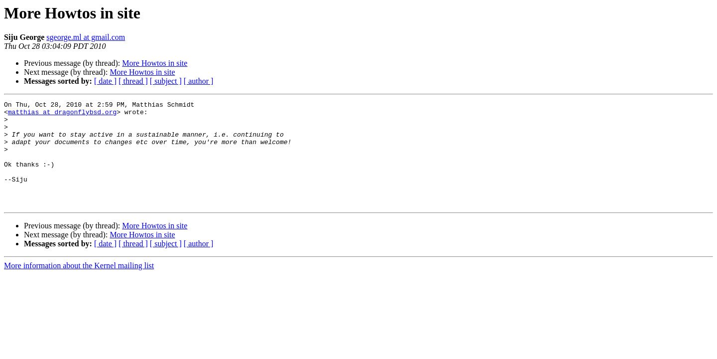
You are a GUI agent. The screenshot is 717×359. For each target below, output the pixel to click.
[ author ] (199, 81)
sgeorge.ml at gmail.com (85, 37)
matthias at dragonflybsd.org (62, 114)
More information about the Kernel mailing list (79, 286)
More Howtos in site (154, 63)
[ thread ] (133, 81)
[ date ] (105, 81)
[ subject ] (166, 81)
